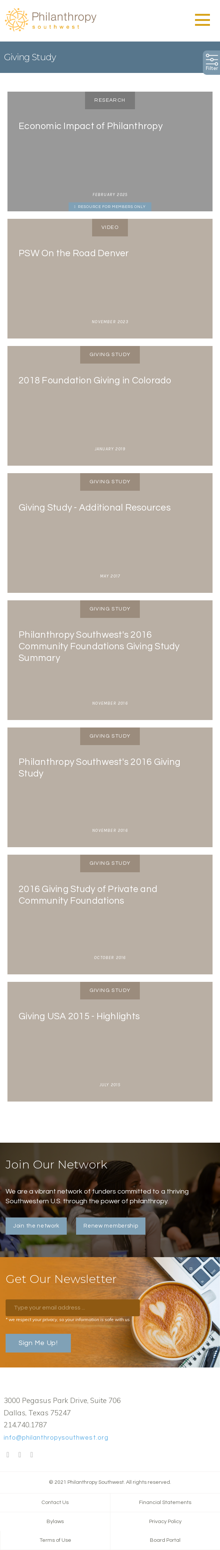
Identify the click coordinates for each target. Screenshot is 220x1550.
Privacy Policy (165, 1521)
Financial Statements (165, 1502)
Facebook (8, 1455)
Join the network (36, 1226)
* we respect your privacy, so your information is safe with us (68, 1319)
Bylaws (55, 1521)
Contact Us (55, 1502)
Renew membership (111, 1226)
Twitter (20, 1455)
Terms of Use (55, 1540)
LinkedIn (32, 1455)
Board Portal (165, 1540)
